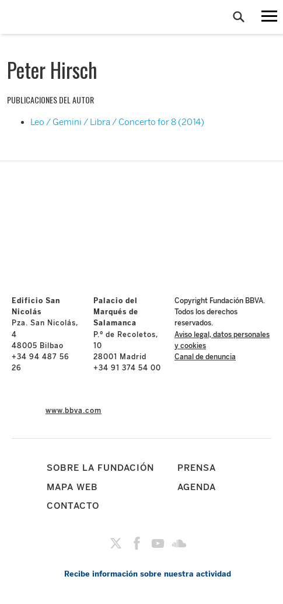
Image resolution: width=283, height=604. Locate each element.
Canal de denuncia (205, 357)
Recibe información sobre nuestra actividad (147, 574)
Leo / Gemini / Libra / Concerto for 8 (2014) (117, 122)
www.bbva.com (74, 411)
